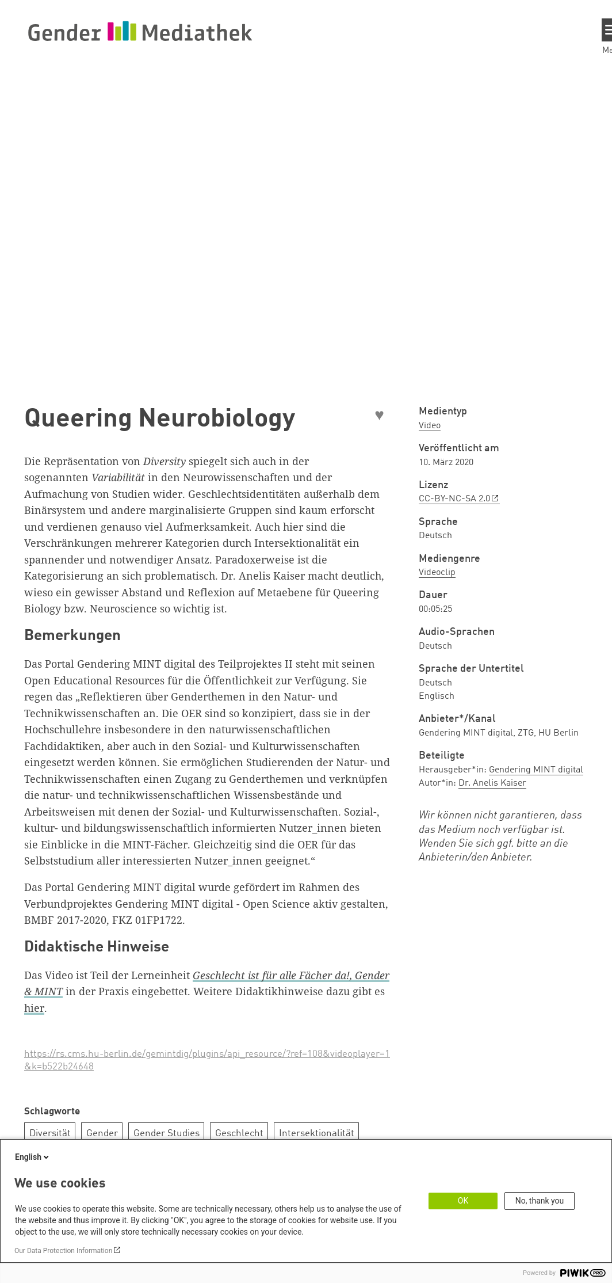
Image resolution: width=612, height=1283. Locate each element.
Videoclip (437, 572)
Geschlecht (239, 1134)
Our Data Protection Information (63, 1251)
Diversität (50, 1134)
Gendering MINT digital (536, 770)
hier (34, 1008)
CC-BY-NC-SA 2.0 (454, 499)
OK (463, 1200)
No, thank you (539, 1200)
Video (430, 426)
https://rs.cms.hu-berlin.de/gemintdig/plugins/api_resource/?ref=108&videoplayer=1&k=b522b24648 (207, 1060)
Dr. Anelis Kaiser (492, 783)
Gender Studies (166, 1134)
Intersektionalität (316, 1134)
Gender (102, 1134)
